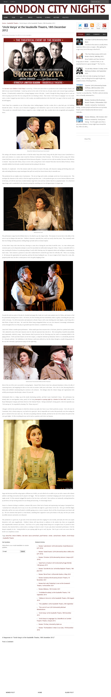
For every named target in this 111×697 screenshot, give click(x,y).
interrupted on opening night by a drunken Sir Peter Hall (50, 399)
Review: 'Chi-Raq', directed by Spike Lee (50, 624)
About (5, 1)
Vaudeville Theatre (12, 23)
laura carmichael (34, 535)
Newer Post (10, 692)
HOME (6, 17)
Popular (80, 34)
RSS (92, 28)
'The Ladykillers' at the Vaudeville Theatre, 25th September (56, 604)
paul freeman (44, 535)
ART (21, 17)
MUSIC (30, 17)
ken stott (25, 535)
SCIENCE (47, 17)
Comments (96, 34)
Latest (88, 34)
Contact (12, 1)
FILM (13, 17)
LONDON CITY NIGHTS (54, 9)
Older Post (69, 692)
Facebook (86, 28)
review (50, 535)
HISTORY (56, 17)
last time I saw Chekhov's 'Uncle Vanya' (15, 88)
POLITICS (65, 17)
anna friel (8, 535)
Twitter (80, 28)
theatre (64, 535)
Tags (104, 34)
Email (98, 28)
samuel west (57, 535)
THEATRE (39, 17)
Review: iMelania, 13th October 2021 (49, 589)
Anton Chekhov (16, 535)
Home (4, 23)
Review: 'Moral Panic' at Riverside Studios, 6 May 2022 (55, 574)
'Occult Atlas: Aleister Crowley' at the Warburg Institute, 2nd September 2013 (96, 71)
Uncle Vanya (70, 535)
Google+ (104, 28)
